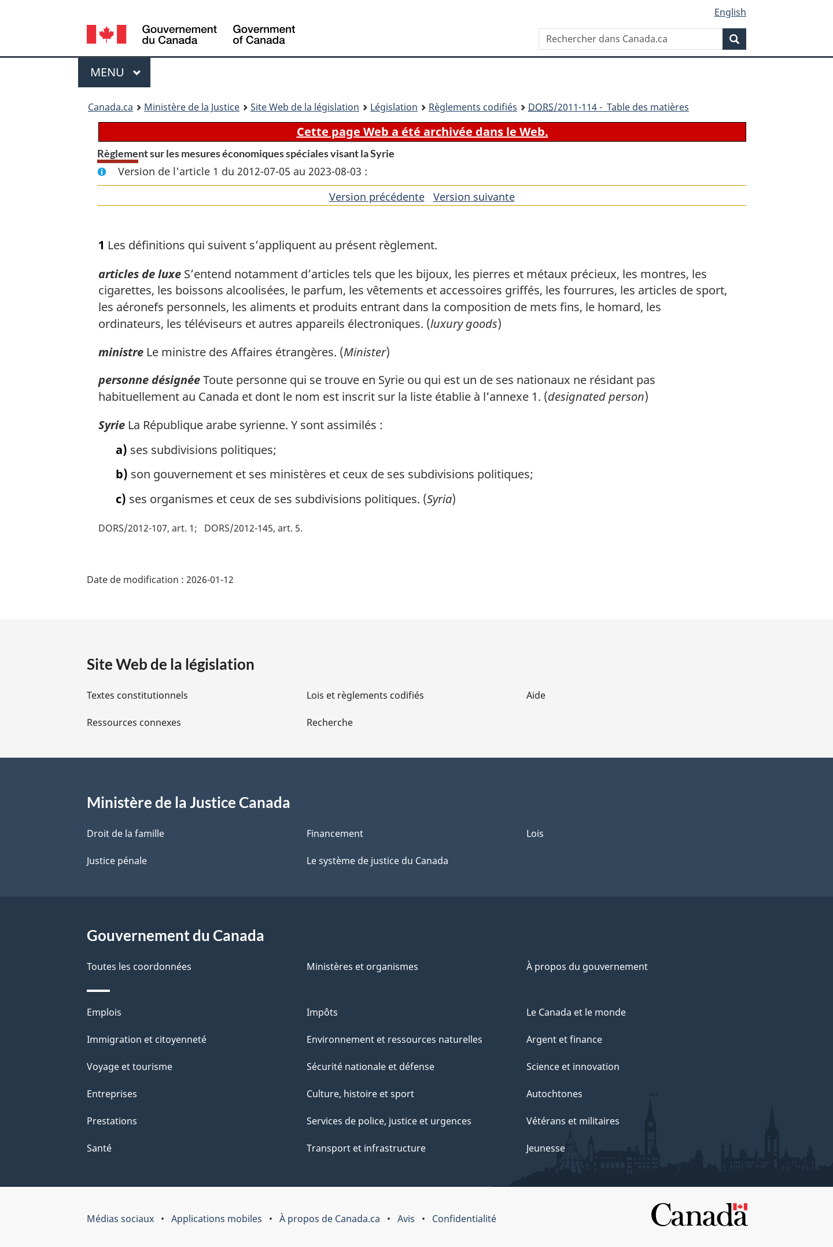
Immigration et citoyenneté (147, 1039)
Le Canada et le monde (576, 1012)
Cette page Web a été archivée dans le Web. (422, 131)
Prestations (112, 1121)
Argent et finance (564, 1039)
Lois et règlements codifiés (365, 695)
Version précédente (377, 197)
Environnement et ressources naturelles (394, 1039)
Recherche (330, 722)
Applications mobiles (216, 1218)
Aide (535, 695)
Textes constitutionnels (137, 695)
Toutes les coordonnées (139, 966)
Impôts (322, 1012)
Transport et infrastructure (366, 1148)
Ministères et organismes (362, 966)
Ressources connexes (134, 722)
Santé (99, 1148)
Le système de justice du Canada (377, 860)
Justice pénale (117, 860)
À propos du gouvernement (587, 966)
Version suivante (474, 197)
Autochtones (554, 1093)
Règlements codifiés (473, 107)
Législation (394, 107)
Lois (535, 833)
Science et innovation (573, 1066)
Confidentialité (464, 1218)
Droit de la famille (125, 833)
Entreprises (112, 1093)
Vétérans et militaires (573, 1121)
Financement (335, 833)
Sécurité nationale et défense (370, 1066)
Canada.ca (110, 107)
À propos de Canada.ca (329, 1218)
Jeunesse (545, 1148)
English (730, 12)
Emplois (104, 1012)
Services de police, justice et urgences (389, 1121)
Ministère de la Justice (191, 107)
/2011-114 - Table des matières (608, 107)
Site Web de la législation (304, 107)
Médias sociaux (120, 1218)
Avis (406, 1218)
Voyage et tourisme (129, 1066)
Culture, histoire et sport (360, 1093)
